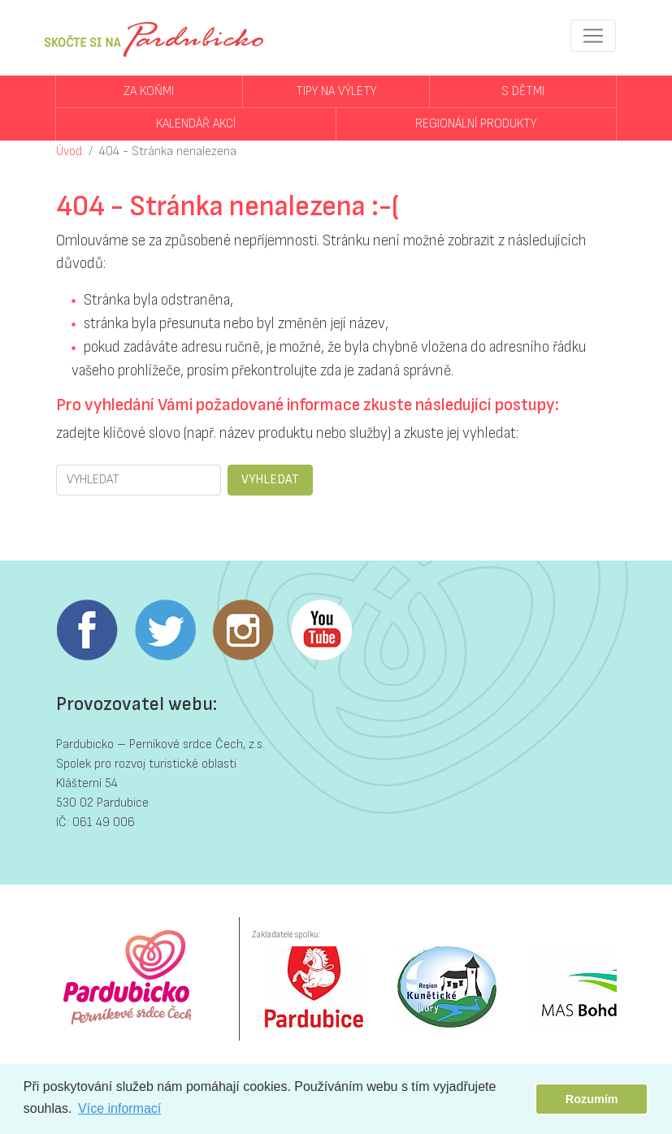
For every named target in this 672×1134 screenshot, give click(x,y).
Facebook (87, 630)
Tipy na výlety (336, 91)
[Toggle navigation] (593, 35)
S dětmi (522, 91)
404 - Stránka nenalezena (167, 151)
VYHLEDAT (270, 479)
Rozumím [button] (592, 1099)
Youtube (321, 630)
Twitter (165, 630)
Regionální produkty (475, 124)
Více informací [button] (119, 1108)
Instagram (243, 630)
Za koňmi (149, 91)
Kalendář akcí (196, 124)
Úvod (69, 151)
